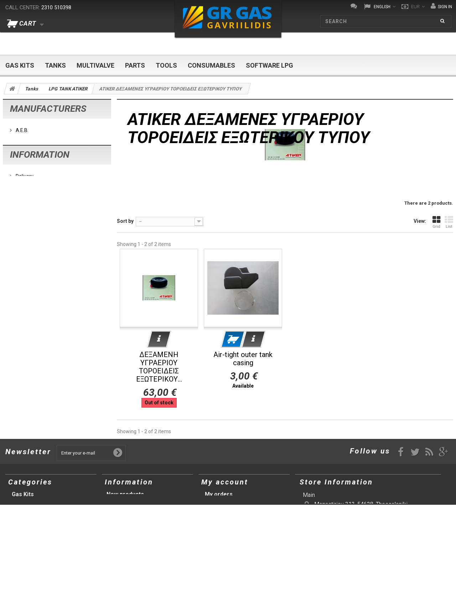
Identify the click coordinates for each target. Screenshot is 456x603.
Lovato (23, 160)
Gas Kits (19, 65)
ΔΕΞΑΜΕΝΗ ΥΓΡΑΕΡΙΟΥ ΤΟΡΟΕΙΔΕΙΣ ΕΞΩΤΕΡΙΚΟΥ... (159, 367)
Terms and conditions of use (47, 237)
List (449, 222)
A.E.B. (21, 128)
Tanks (55, 65)
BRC (20, 149)
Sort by (125, 221)
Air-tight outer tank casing (243, 359)
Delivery (24, 226)
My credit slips (224, 502)
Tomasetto (28, 181)
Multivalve (95, 65)
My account (224, 482)
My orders (219, 494)
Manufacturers (48, 108)
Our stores (27, 247)
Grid (436, 222)
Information (39, 206)
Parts (135, 65)
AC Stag (24, 138)
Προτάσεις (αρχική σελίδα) (48, 554)
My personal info (227, 520)
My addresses (224, 511)
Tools (166, 65)
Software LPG (269, 65)
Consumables (211, 65)
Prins (21, 170)
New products (125, 494)
